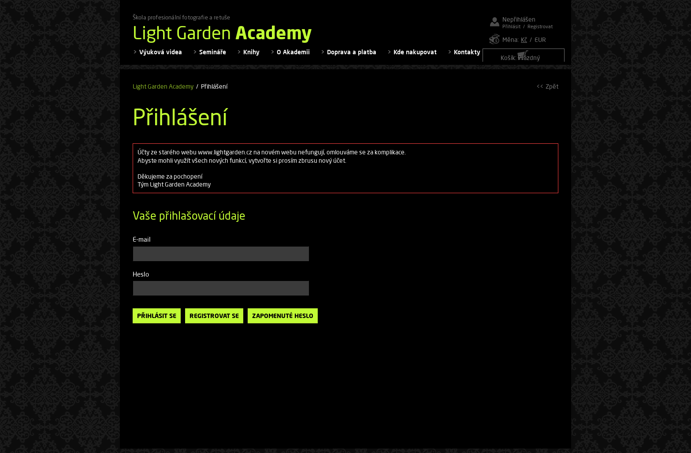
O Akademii (293, 57)
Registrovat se (214, 321)
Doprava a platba (351, 57)
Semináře (212, 57)
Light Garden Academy (163, 92)
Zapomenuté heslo (282, 321)
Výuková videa (160, 57)
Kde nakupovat (415, 57)
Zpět (552, 92)
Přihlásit (511, 26)
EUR (540, 39)
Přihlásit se (156, 321)
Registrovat (540, 26)
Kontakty (467, 57)
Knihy (251, 57)
